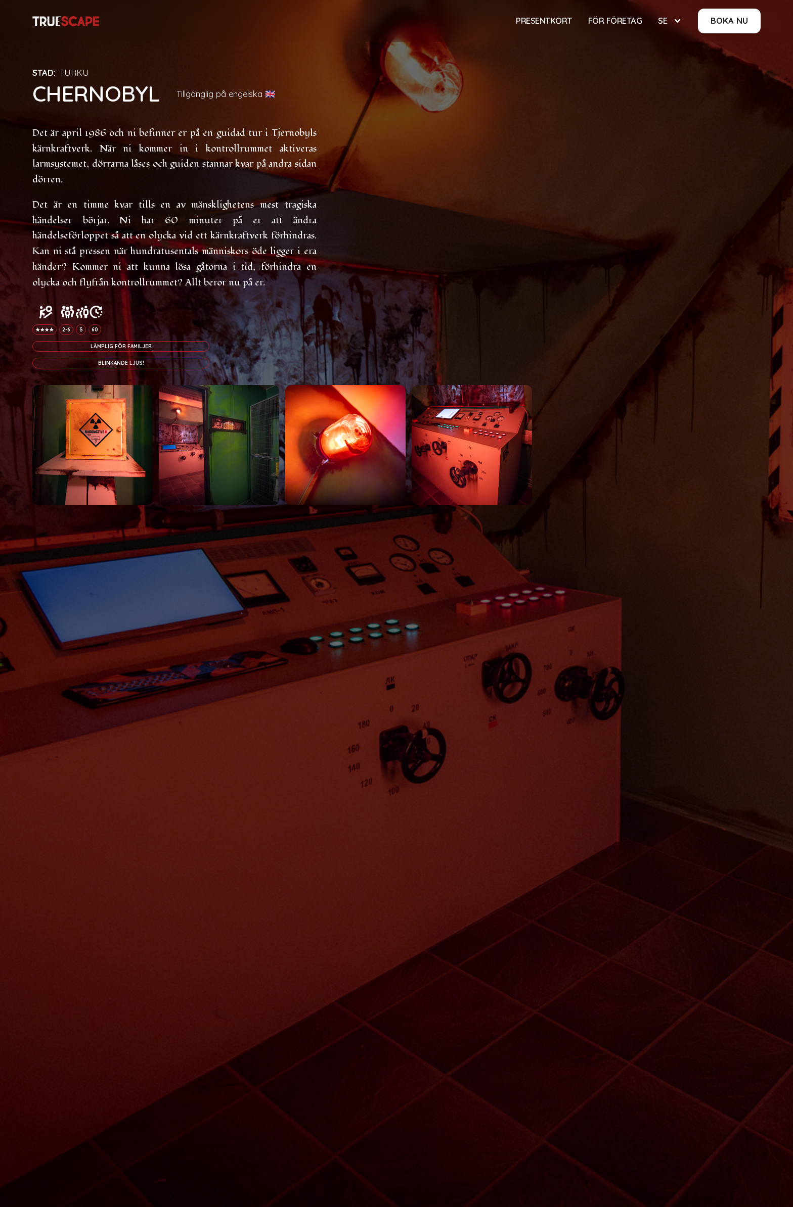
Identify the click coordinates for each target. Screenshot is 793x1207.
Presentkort (544, 20)
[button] (669, 21)
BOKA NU (729, 20)
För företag (615, 20)
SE (662, 20)
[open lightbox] (92, 445)
